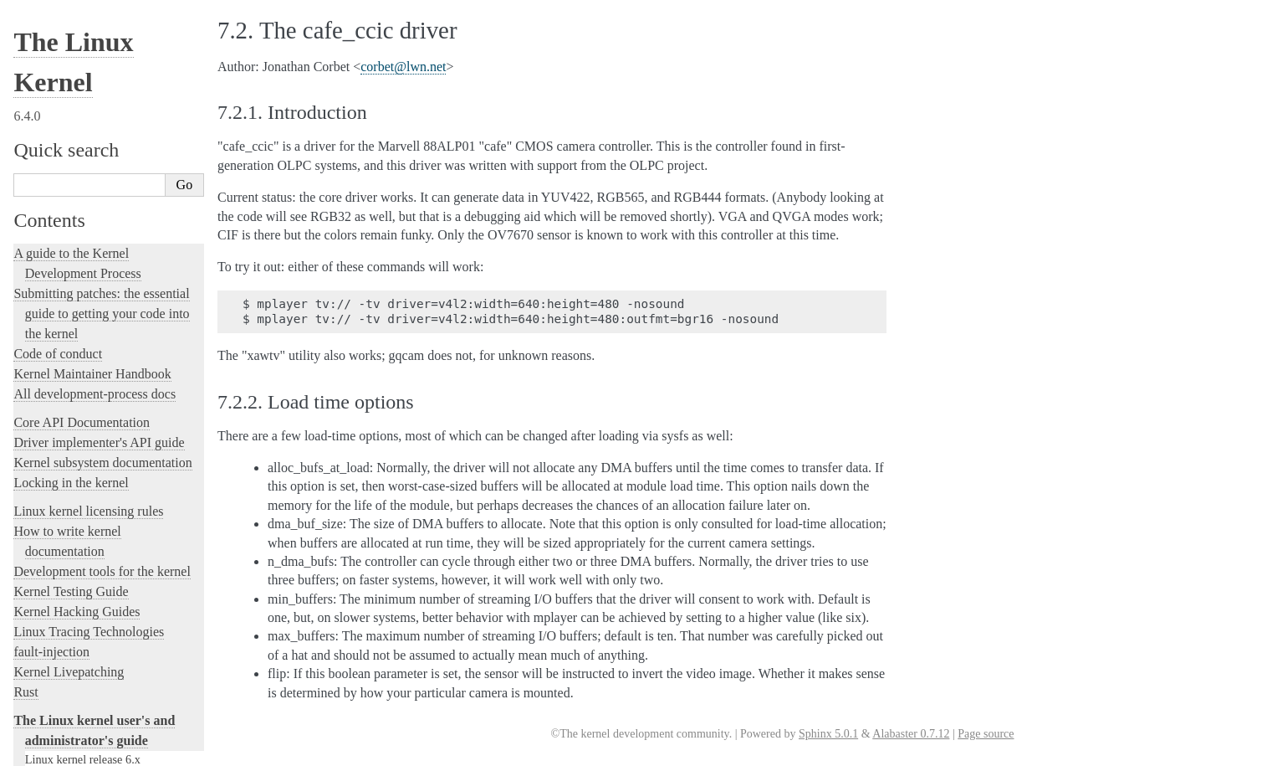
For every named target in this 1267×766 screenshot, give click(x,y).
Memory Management (78, 42)
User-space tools (57, 567)
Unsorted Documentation (80, 713)
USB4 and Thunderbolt (80, 418)
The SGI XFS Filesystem (85, 508)
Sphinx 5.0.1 (828, 733)
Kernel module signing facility (98, 59)
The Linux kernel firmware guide (102, 636)
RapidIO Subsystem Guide (89, 221)
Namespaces (54, 113)
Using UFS (52, 436)
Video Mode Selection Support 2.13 (111, 329)
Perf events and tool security (93, 167)
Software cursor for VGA (85, 472)
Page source (986, 733)
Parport (42, 149)
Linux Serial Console (76, 310)
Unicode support (65, 454)
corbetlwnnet (403, 66)
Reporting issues (57, 547)
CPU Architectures (63, 684)
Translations (46, 741)
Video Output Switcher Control (100, 489)
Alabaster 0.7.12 (910, 733)
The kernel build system (77, 527)
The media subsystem (85, 24)
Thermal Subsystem (72, 400)
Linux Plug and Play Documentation (112, 202)
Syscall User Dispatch (77, 346)
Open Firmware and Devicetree (97, 656)
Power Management (73, 185)
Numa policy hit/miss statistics (98, 131)
